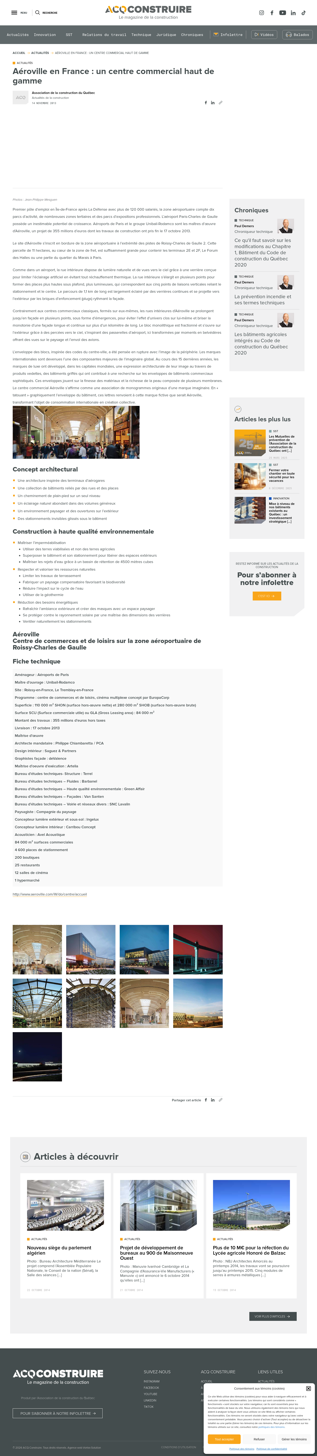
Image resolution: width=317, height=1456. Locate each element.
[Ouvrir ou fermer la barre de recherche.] (37, 13)
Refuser (259, 1439)
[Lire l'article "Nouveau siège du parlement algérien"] (65, 1236)
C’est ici (264, 596)
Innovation (45, 34)
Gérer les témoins (294, 1439)
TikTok (149, 1407)
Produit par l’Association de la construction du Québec (58, 1398)
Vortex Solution (92, 1447)
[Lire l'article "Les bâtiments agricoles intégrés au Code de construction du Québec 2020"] (264, 334)
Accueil (206, 1381)
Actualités (18, 34)
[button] (308, 1388)
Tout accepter (224, 1439)
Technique (141, 34)
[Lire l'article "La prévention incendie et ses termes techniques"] (264, 290)
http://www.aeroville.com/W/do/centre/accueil (50, 894)
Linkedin (150, 1400)
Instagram (151, 1381)
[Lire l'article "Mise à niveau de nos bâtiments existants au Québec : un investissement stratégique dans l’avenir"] (267, 510)
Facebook (151, 1388)
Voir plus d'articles (270, 1316)
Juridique (166, 34)
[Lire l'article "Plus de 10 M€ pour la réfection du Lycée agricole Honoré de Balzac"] (251, 1236)
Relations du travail (104, 34)
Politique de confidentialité (272, 1449)
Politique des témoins (241, 1449)
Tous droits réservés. (55, 1447)
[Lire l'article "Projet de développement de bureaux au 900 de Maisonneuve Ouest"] (158, 1236)
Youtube (150, 1394)
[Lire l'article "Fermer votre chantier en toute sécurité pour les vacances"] (267, 476)
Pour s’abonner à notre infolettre (56, 1413)
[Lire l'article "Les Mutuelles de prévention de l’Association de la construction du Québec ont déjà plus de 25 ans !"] (267, 443)
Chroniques (192, 34)
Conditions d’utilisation (178, 1447)
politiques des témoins (271, 1427)
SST (69, 34)
